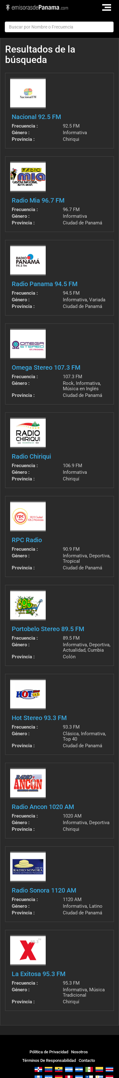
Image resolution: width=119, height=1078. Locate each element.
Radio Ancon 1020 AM (43, 807)
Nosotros (79, 1052)
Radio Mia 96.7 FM (38, 200)
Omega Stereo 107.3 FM (46, 367)
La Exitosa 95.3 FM (38, 974)
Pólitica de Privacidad (49, 1052)
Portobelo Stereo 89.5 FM (48, 629)
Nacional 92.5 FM (36, 117)
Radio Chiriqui (31, 456)
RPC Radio (27, 540)
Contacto (87, 1060)
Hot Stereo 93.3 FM (39, 718)
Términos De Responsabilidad (49, 1060)
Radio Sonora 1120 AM (44, 890)
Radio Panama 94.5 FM (44, 284)
